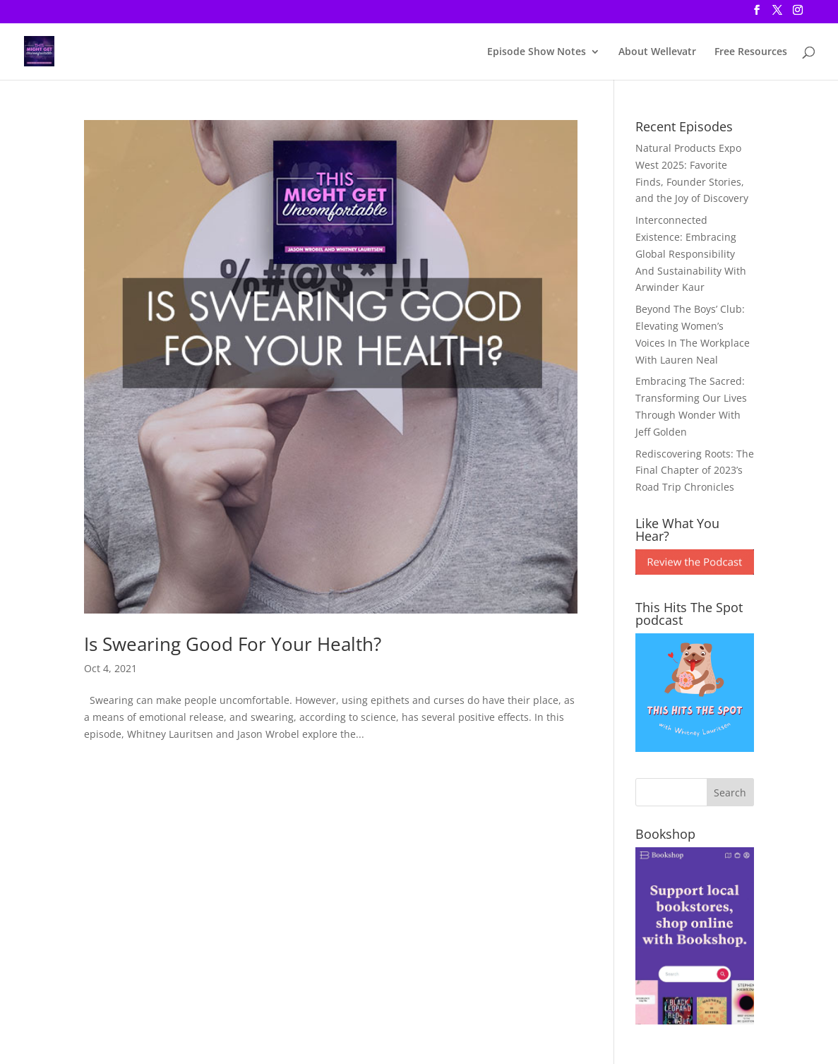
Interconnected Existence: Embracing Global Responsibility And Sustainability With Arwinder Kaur (690, 253)
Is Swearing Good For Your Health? (232, 644)
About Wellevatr (657, 52)
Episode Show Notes (536, 52)
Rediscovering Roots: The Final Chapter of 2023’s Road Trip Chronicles (694, 470)
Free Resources (750, 52)
